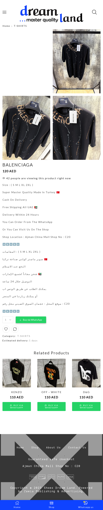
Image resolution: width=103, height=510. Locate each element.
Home (6, 25)
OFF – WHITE (51, 392)
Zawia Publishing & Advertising (53, 491)
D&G (86, 392)
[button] (31, 319)
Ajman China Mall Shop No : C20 (51, 466)
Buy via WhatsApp (32, 319)
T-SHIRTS (20, 25)
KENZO (16, 392)
